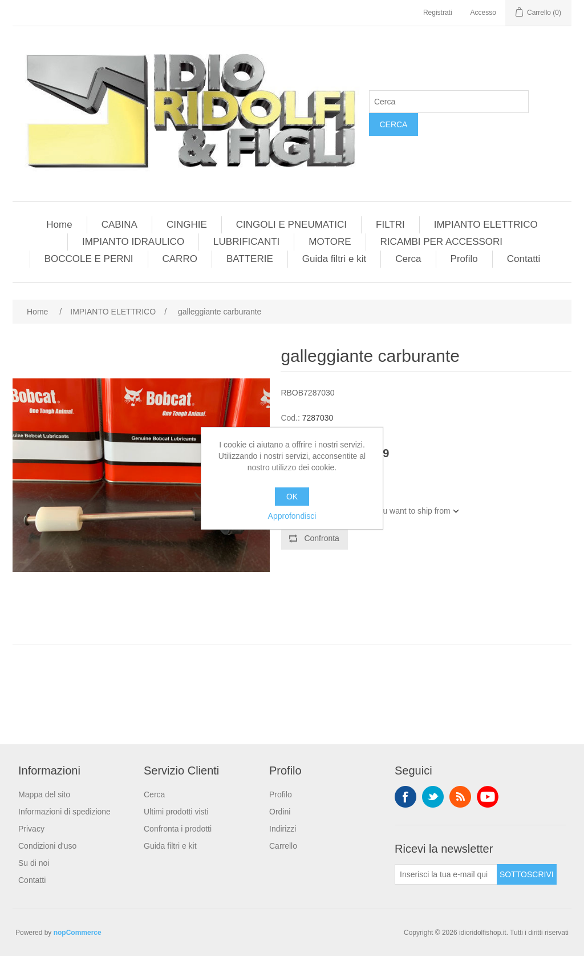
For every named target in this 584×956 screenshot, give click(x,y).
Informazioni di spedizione (64, 811)
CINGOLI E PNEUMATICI (291, 224)
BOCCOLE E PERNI (88, 258)
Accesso (483, 13)
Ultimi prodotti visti (176, 811)
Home (59, 224)
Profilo (464, 258)
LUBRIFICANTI (246, 241)
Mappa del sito (44, 794)
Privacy (31, 828)
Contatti (524, 258)
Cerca (393, 124)
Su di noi (33, 863)
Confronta (321, 538)
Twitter (433, 797)
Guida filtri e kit (334, 258)
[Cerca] (449, 101)
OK (292, 496)
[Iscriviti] (446, 874)
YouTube (487, 797)
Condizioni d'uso (47, 845)
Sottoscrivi (527, 874)
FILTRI (390, 224)
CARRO (180, 258)
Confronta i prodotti (178, 828)
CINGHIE (187, 224)
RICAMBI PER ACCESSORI (441, 241)
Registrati (437, 13)
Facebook (405, 797)
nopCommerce (78, 933)
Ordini (279, 811)
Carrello (283, 845)
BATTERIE (249, 258)
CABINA (119, 224)
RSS (460, 797)
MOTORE (330, 241)
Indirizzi (282, 828)
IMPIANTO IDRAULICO (133, 241)
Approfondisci (292, 516)
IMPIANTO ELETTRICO (486, 224)
